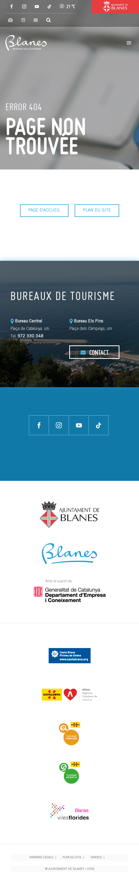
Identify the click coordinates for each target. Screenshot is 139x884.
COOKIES (96, 857)
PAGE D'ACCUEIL (44, 210)
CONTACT (94, 352)
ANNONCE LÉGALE (41, 857)
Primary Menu (129, 42)
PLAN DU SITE (97, 210)
